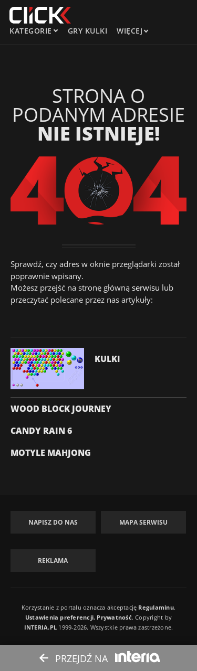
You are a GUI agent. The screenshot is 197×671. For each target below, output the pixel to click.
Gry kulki (88, 31)
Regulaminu (155, 607)
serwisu (146, 287)
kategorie (30, 31)
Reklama (53, 560)
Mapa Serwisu (143, 522)
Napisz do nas (53, 522)
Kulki (107, 359)
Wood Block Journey (61, 408)
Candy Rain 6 (41, 430)
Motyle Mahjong (51, 453)
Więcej (132, 31)
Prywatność (114, 617)
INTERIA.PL (40, 627)
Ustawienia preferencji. (60, 617)
